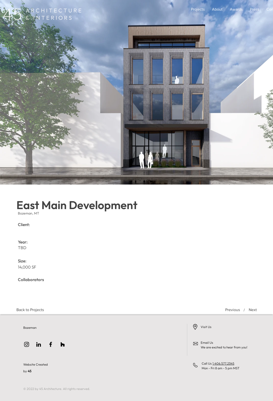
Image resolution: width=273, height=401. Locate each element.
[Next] (251, 310)
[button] (197, 9)
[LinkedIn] (38, 344)
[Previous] (233, 310)
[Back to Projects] (30, 310)
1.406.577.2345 (223, 363)
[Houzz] (62, 344)
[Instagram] (26, 344)
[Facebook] (50, 344)
